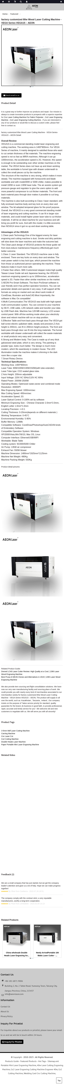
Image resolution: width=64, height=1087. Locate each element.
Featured (14, 14)
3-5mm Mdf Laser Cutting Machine (15, 731)
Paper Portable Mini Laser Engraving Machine (20, 745)
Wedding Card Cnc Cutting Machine (39, 1073)
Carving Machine (8, 733)
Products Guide (12, 1061)
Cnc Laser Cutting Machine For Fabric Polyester (23, 117)
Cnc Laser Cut (7, 736)
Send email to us (12, 95)
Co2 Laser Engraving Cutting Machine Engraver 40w (34, 1069)
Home (5, 14)
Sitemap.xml (53, 1061)
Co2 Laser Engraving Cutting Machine (25, 120)
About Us (5, 1011)
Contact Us (5, 1006)
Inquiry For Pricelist (13, 1042)
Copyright (17, 1057)
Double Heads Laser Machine (13, 742)
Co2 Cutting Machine (10, 739)
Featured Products (28, 1061)
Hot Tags (42, 1061)
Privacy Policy (7, 1016)
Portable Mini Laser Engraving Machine (18, 1065)
